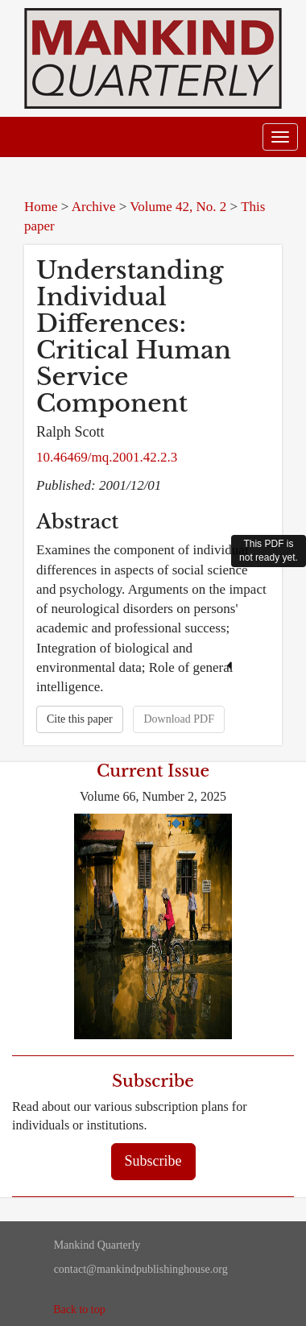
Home (41, 206)
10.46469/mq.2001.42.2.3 (106, 457)
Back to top (79, 1309)
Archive (94, 206)
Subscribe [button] (153, 1161)
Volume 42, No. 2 (178, 206)
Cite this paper (80, 719)
